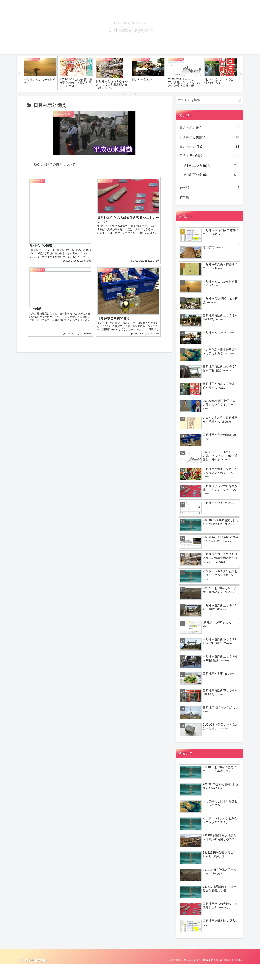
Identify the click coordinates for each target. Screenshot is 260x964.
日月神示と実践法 (209, 137)
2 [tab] (130, 94)
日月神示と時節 (209, 147)
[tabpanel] (40, 73)
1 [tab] (124, 94)
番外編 (209, 197)
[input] (209, 100)
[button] (240, 100)
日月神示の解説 (209, 156)
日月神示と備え (209, 128)
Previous (19, 74)
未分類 (209, 188)
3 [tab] (135, 94)
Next (240, 74)
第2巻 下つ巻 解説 (209, 175)
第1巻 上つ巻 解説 (209, 165)
